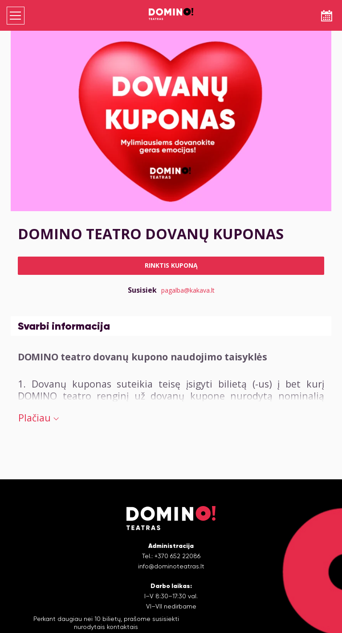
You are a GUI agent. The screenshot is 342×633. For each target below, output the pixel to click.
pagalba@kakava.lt (188, 290)
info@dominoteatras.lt (171, 566)
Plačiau (38, 417)
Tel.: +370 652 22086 (171, 555)
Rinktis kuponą (171, 265)
